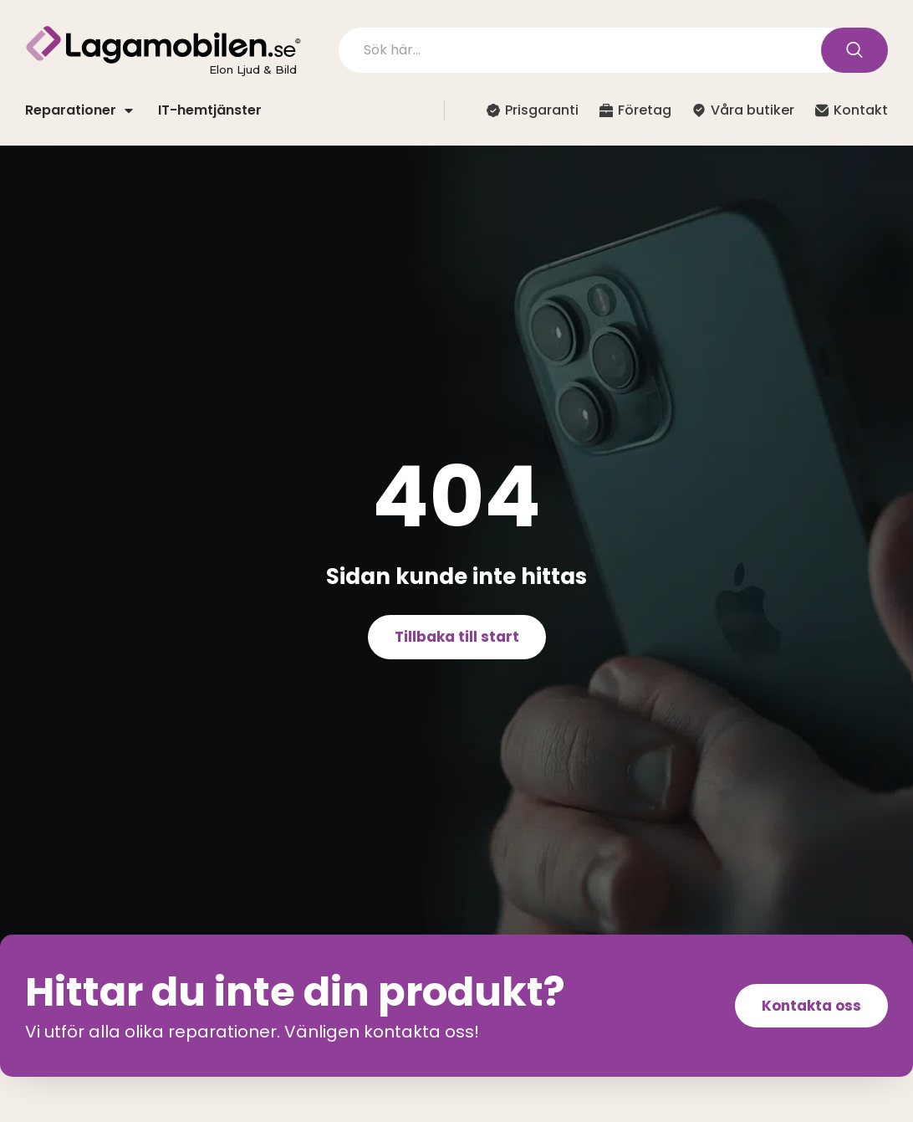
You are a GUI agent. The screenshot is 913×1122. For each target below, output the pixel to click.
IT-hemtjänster (210, 110)
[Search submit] (854, 50)
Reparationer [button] (79, 110)
